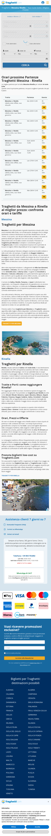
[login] (43, 2)
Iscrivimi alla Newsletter (24, 658)
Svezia (31, 785)
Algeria (31, 690)
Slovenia (32, 781)
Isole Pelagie (12, 748)
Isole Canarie (34, 739)
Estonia (9, 706)
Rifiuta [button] (13, 827)
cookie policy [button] (31, 818)
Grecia (9, 719)
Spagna (9, 785)
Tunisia (31, 789)
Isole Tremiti (34, 748)
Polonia (10, 773)
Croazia (31, 698)
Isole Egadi (11, 744)
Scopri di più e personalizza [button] (25, 832)
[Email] (25, 534)
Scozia (31, 777)
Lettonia (32, 752)
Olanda (31, 768)
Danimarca (11, 702)
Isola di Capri (12, 735)
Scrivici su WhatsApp (15, 529)
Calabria (10, 694)
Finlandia (32, 706)
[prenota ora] (44, 107)
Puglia (31, 773)
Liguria (9, 756)
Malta (9, 760)
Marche (31, 760)
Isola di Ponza (34, 735)
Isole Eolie (33, 744)
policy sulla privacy (16, 653)
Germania (32, 715)
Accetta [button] (37, 827)
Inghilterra (33, 719)
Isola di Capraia (35, 731)
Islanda (31, 723)
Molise (31, 764)
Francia (9, 710)
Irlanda (9, 723)
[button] (48, 801)
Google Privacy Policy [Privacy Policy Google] (35, 663)
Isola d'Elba (11, 727)
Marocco (10, 764)
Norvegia (10, 768)
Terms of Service (23, 665)
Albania (9, 690)
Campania (32, 694)
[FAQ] (25, 524)
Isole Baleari (12, 739)
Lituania (32, 756)
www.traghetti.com (12, 2)
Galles (9, 715)
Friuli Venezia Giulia (37, 710)
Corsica (9, 698)
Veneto (9, 793)
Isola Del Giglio (13, 731)
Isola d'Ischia (34, 727)
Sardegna (10, 777)
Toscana (10, 789)
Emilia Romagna (35, 702)
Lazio (8, 752)
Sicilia (9, 781)
